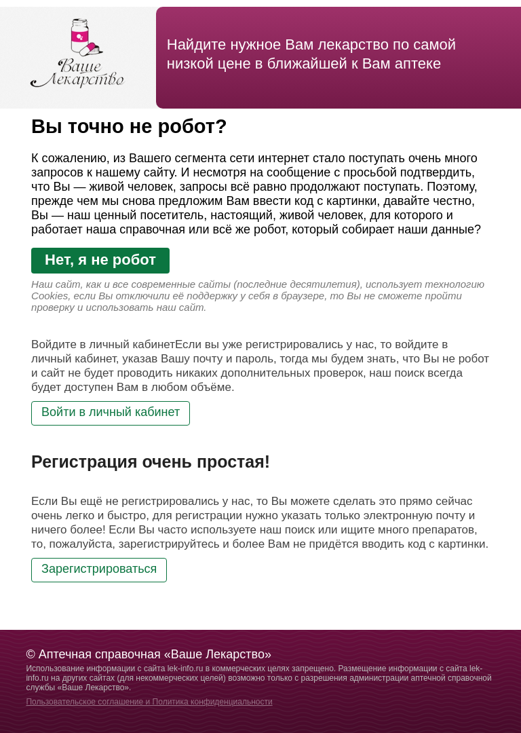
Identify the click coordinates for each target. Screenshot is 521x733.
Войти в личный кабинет (110, 412)
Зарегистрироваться (99, 569)
